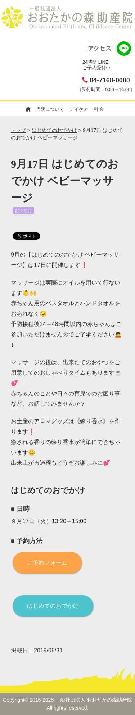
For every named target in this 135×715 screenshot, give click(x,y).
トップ (18, 130)
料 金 (99, 109)
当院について (50, 109)
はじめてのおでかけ (54, 130)
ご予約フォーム (47, 563)
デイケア (78, 109)
